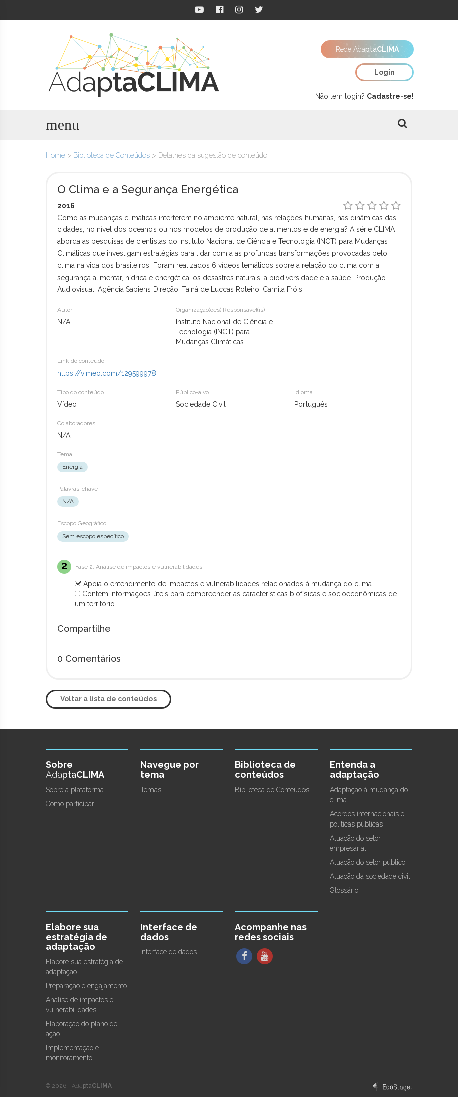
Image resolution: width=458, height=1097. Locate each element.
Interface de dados (168, 952)
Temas (150, 790)
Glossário (344, 890)
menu (62, 124)
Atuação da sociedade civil (370, 876)
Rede (367, 49)
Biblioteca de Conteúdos (111, 155)
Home (55, 155)
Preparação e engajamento (86, 986)
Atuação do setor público (367, 862)
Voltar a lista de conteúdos (108, 699)
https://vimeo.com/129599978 (106, 373)
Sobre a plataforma (75, 790)
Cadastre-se (389, 96)
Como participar (70, 804)
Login (384, 72)
